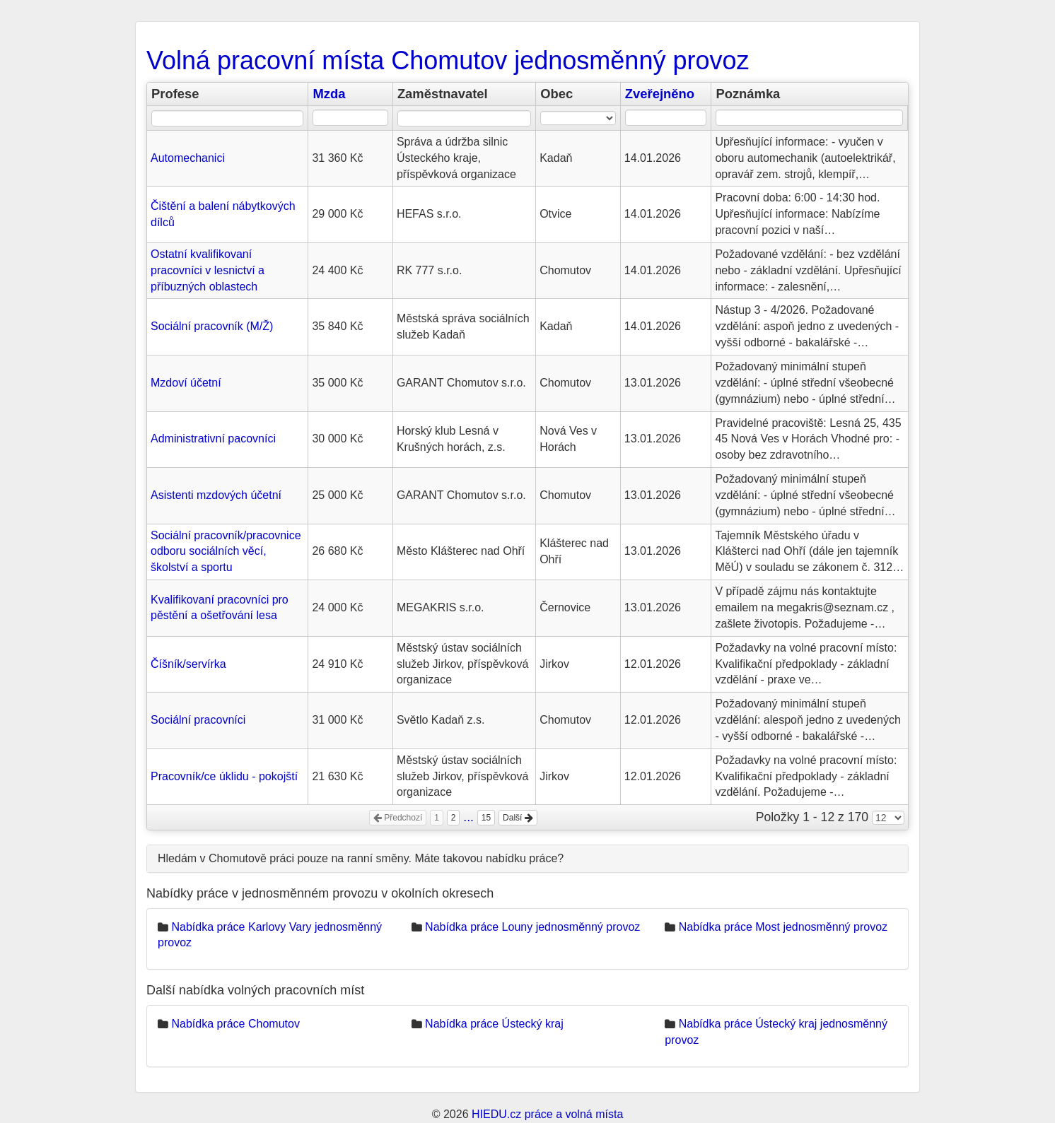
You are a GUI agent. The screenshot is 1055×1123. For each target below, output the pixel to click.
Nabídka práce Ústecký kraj (494, 1024)
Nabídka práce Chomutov (235, 1024)
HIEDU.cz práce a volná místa (547, 1114)
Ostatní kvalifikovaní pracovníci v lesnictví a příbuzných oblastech (207, 270)
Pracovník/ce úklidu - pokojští (224, 776)
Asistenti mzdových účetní (216, 495)
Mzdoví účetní (186, 383)
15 (486, 818)
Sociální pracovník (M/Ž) (212, 326)
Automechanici (188, 158)
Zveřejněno (659, 93)
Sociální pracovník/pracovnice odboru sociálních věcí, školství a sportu (226, 551)
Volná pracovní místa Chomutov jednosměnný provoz (447, 60)
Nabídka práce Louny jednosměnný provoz (532, 927)
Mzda (329, 93)
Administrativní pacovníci (213, 439)
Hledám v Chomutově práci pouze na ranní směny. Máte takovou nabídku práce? (361, 858)
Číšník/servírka (188, 664)
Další (518, 818)
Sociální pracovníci (198, 720)
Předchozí (397, 818)
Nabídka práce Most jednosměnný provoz (783, 927)
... (468, 817)
